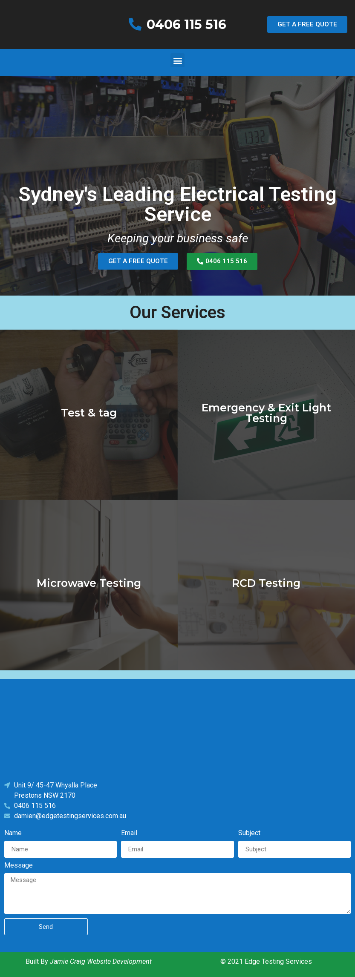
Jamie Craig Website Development (101, 961)
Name (13, 833)
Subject (249, 833)
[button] (307, 24)
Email (129, 833)
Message (18, 865)
